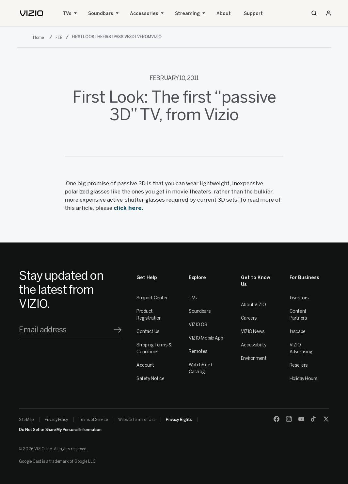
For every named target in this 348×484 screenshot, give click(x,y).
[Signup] (117, 330)
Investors (299, 298)
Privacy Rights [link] (179, 419)
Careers (249, 318)
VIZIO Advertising (301, 348)
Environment (253, 358)
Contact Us (148, 331)
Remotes (198, 351)
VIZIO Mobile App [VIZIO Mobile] (206, 338)
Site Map (26, 419)
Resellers (299, 365)
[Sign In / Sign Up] (328, 13)
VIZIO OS (198, 324)
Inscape (298, 331)
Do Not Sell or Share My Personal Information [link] (60, 429)
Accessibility (253, 345)
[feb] (59, 37)
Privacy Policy (56, 419)
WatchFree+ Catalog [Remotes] (201, 368)
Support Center (151, 298)
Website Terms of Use (136, 419)
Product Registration (149, 315)
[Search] (314, 13)
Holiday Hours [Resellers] (304, 378)
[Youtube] (301, 419)
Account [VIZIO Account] (145, 365)
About (223, 13)
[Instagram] (289, 419)
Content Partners (298, 315)
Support (253, 13)
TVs (67, 13)
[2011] (39, 37)
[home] (31, 13)
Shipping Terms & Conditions (154, 348)
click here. (129, 208)
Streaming (187, 13)
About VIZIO (253, 305)
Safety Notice (150, 378)
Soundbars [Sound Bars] (100, 13)
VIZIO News (253, 331)
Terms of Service (93, 419)
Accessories (144, 13)
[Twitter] (326, 419)
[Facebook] (276, 419)
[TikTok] (314, 419)
